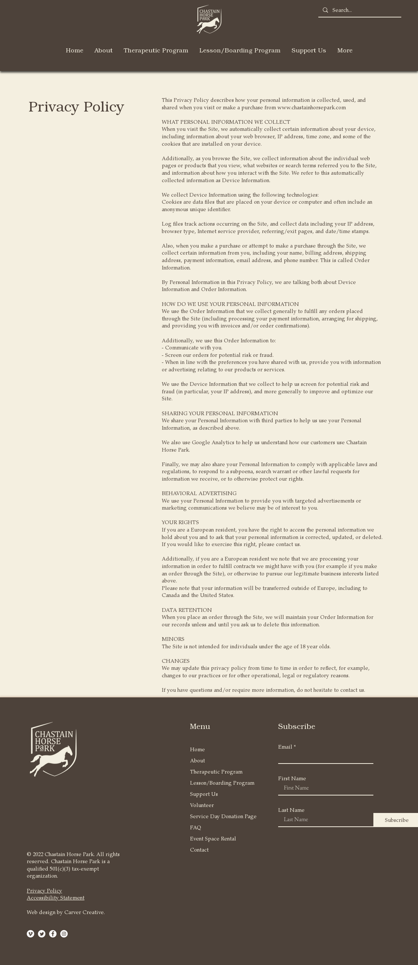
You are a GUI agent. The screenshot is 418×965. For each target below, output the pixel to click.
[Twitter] (41, 933)
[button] (103, 50)
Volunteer (202, 805)
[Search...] (359, 10)
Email (285, 746)
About (197, 760)
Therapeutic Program (216, 771)
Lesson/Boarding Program (218, 782)
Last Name (291, 810)
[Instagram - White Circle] (64, 933)
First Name (292, 778)
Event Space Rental (213, 838)
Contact (199, 849)
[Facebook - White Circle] (53, 933)
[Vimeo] (30, 933)
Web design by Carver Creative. (66, 912)
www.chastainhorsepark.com (311, 107)
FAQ (195, 827)
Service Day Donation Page (218, 816)
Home (197, 749)
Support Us (204, 793)
